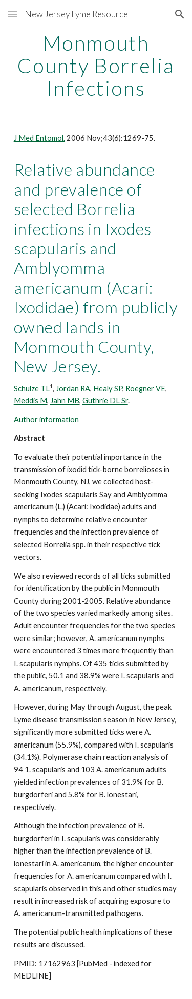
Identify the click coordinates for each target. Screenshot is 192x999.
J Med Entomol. (39, 138)
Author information (46, 419)
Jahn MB (64, 400)
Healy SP (107, 388)
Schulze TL (32, 388)
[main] (96, 65)
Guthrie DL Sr (105, 400)
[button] (12, 14)
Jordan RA (73, 388)
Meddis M (30, 400)
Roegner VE (145, 388)
